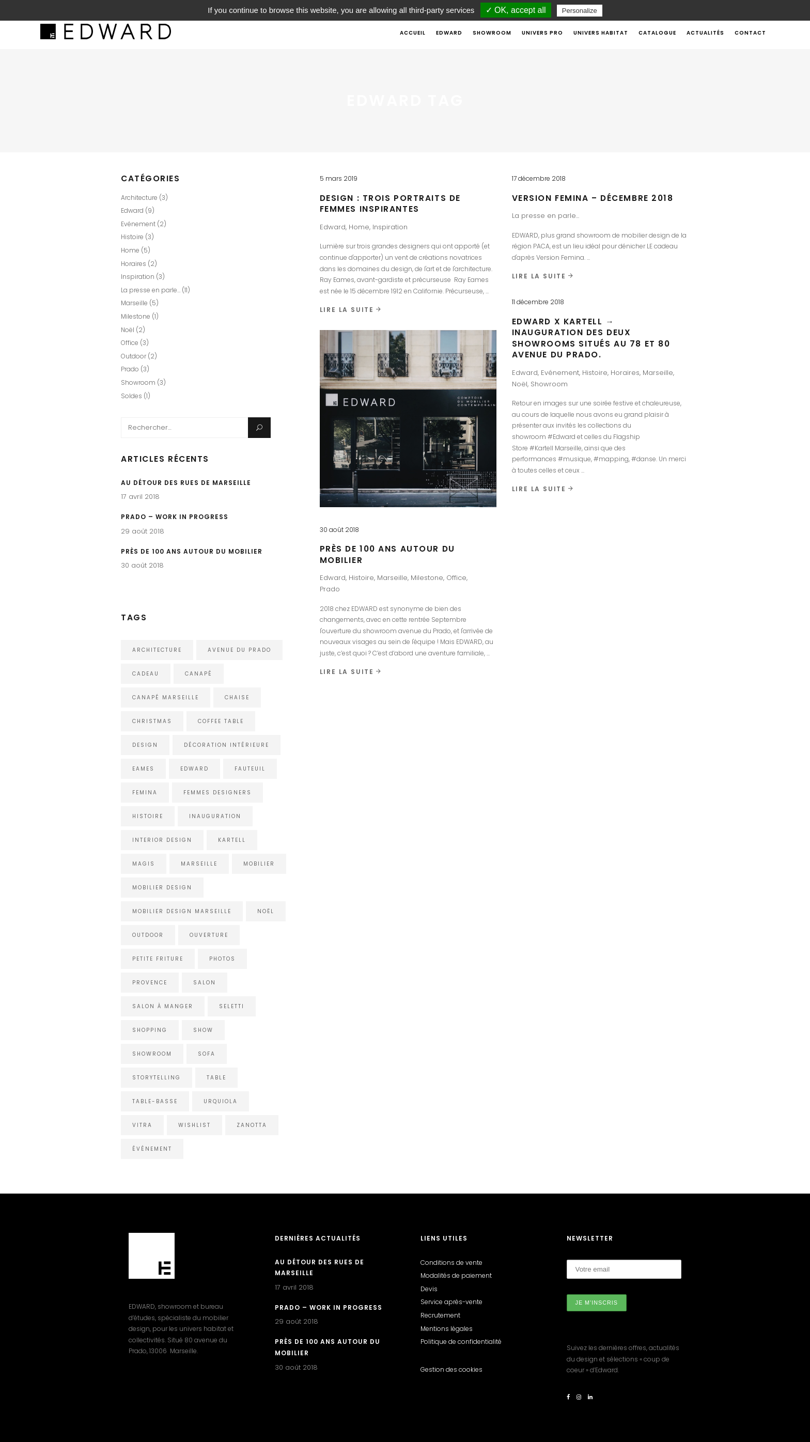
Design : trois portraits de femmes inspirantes (390, 204)
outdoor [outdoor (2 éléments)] (148, 935)
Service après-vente (451, 1301)
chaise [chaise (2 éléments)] (237, 697)
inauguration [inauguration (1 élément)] (215, 816)
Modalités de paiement (456, 1275)
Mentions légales (446, 1328)
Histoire (595, 373)
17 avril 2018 (140, 496)
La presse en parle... (545, 216)
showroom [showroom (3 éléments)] (152, 1054)
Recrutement (440, 1315)
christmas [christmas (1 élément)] (152, 721)
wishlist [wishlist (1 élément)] (194, 1125)
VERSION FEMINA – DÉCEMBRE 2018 (593, 198)
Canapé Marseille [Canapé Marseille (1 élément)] (165, 697)
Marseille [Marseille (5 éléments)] (199, 864)
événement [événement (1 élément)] (152, 1149)
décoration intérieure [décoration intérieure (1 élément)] (226, 745)
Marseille (658, 373)
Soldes (131, 395)
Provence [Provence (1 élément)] (149, 982)
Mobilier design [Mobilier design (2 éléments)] (162, 887)
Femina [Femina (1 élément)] (145, 792)
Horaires (625, 373)
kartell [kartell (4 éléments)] (232, 840)
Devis (429, 1288)
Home (359, 227)
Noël (519, 384)
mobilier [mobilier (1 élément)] (259, 864)
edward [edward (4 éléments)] (194, 769)
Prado (330, 589)
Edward (333, 227)
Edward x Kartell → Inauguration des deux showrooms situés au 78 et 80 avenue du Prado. (591, 338)
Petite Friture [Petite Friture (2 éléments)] (157, 959)
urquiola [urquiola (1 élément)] (221, 1101)
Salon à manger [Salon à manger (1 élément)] (162, 1006)
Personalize (579, 10)
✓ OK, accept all (516, 10)
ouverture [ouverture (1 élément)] (209, 935)
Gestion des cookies (451, 1369)
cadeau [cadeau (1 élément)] (145, 674)
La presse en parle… (150, 290)
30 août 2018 (339, 529)
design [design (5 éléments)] (145, 745)
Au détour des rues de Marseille (186, 482)
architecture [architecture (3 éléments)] (157, 650)
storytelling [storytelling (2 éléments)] (156, 1078)
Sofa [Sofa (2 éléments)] (206, 1054)
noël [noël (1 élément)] (265, 911)
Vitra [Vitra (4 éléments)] (142, 1125)
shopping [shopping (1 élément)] (149, 1030)
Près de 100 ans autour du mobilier (191, 551)
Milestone (427, 578)
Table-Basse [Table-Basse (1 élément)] (155, 1101)
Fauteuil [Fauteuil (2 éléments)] (250, 769)
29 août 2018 (142, 531)
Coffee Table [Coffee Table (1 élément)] (221, 721)
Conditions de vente (451, 1262)
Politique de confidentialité (461, 1341)
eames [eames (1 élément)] (143, 769)
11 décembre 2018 (538, 301)
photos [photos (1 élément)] (222, 959)
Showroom (549, 384)
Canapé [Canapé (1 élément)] (198, 674)
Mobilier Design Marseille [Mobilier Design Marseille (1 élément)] (181, 911)
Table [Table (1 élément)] (216, 1078)
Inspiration (390, 227)
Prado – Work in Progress (174, 516)
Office (456, 578)
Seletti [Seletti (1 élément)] (231, 1006)
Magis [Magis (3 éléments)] (143, 864)
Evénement (560, 373)
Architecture (139, 197)
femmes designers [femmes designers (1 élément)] (217, 792)
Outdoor (133, 356)
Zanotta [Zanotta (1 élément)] (252, 1125)
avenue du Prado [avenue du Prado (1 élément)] (239, 650)
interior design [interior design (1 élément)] (162, 840)
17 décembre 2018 (539, 178)
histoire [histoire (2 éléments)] (147, 816)
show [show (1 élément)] (203, 1030)
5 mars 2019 (338, 178)
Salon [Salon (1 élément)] (204, 982)
